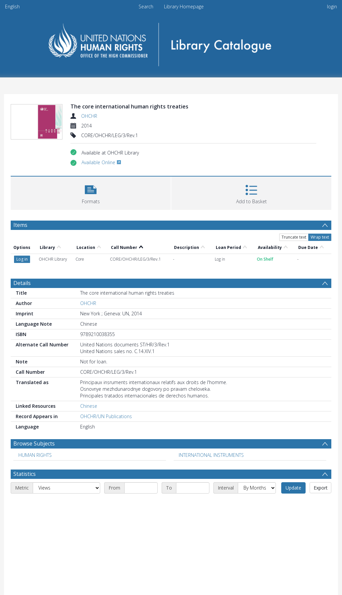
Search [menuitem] (146, 6)
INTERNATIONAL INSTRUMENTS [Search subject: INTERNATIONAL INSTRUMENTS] (211, 455)
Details (22, 283)
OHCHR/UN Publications (106, 416)
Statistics (24, 474)
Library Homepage (184, 6)
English (12, 6)
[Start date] (141, 488)
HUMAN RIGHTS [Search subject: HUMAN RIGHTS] (35, 455)
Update (293, 488)
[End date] (192, 488)
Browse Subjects (34, 443)
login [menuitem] (332, 6)
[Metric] (66, 488)
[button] (91, 192)
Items (20, 225)
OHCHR (89, 116)
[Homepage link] (171, 42)
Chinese (88, 406)
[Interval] (257, 488)
